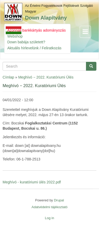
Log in (49, 218)
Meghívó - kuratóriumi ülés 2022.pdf (32, 182)
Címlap (8, 77)
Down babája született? (26, 42)
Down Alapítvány (46, 18)
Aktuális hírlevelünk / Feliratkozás (34, 48)
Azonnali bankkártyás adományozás (36, 30)
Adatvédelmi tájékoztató (49, 207)
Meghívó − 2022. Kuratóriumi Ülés (45, 77)
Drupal (59, 200)
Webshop (15, 36)
